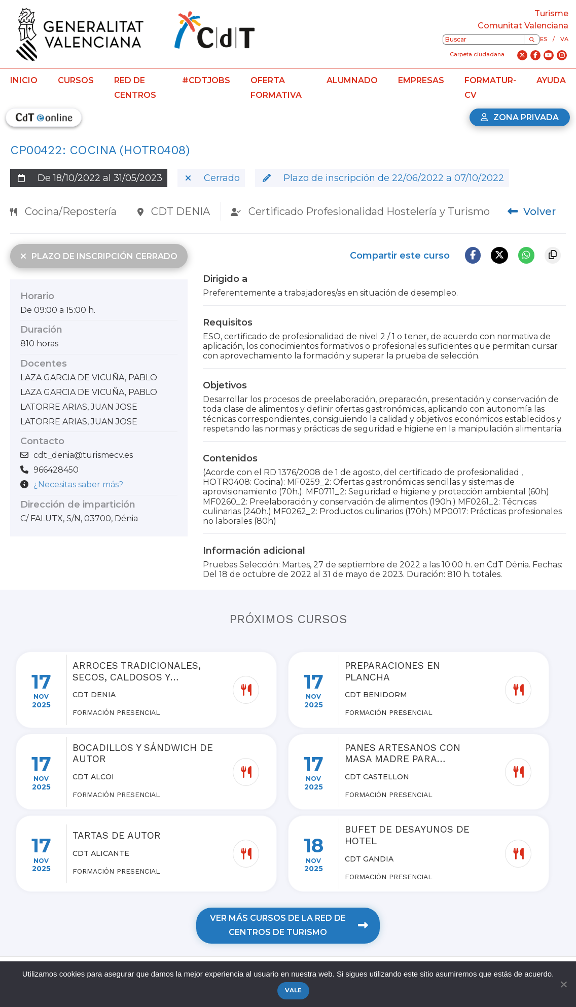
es (543, 39)
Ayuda (551, 80)
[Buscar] (531, 39)
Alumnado (352, 80)
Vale (293, 990)
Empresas (421, 80)
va (564, 39)
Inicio (24, 80)
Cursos (76, 80)
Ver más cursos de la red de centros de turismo (289, 925)
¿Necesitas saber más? (78, 484)
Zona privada (520, 117)
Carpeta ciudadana (477, 54)
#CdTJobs (206, 80)
